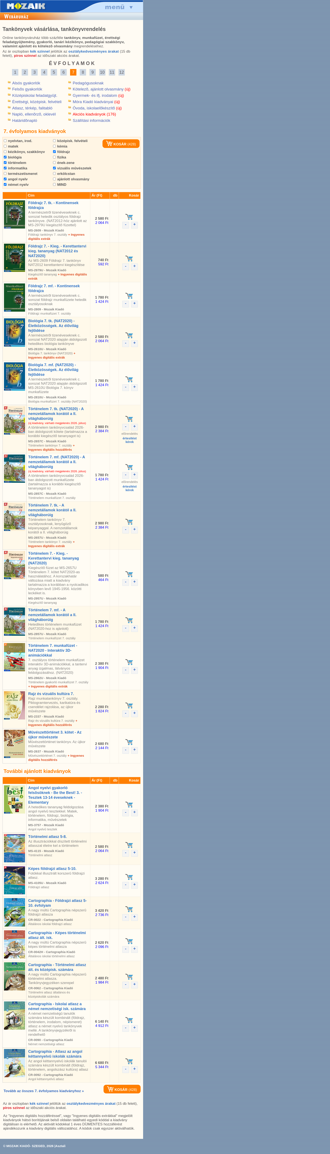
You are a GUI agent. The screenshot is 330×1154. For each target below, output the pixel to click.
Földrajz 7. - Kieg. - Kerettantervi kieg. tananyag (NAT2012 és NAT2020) (57, 251)
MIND (59, 185)
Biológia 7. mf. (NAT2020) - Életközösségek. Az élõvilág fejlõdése (53, 370)
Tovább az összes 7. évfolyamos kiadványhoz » (44, 1091)
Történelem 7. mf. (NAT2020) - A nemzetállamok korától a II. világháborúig (56, 462)
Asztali (60, 1146)
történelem (15, 163)
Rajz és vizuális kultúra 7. (51, 694)
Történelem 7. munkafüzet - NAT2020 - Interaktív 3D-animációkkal (52, 650)
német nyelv (16, 185)
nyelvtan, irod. (18, 141)
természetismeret (20, 174)
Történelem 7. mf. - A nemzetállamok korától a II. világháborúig (52, 615)
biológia (13, 157)
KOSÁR (116, 144)
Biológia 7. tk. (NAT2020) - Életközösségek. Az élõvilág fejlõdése (53, 326)
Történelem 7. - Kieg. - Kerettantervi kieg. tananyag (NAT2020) (53, 558)
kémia (60, 146)
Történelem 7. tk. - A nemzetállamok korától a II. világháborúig (52, 510)
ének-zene (64, 163)
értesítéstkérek (130, 440)
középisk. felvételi (70, 141)
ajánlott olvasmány (71, 179)
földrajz (61, 152)
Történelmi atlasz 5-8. (47, 837)
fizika (59, 157)
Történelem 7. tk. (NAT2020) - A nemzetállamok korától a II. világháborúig (56, 414)
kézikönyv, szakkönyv (24, 152)
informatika (15, 168)
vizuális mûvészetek (72, 168)
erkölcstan (64, 174)
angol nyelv (16, 179)
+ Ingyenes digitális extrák (48, 686)
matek (11, 146)
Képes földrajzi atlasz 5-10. (52, 869)
